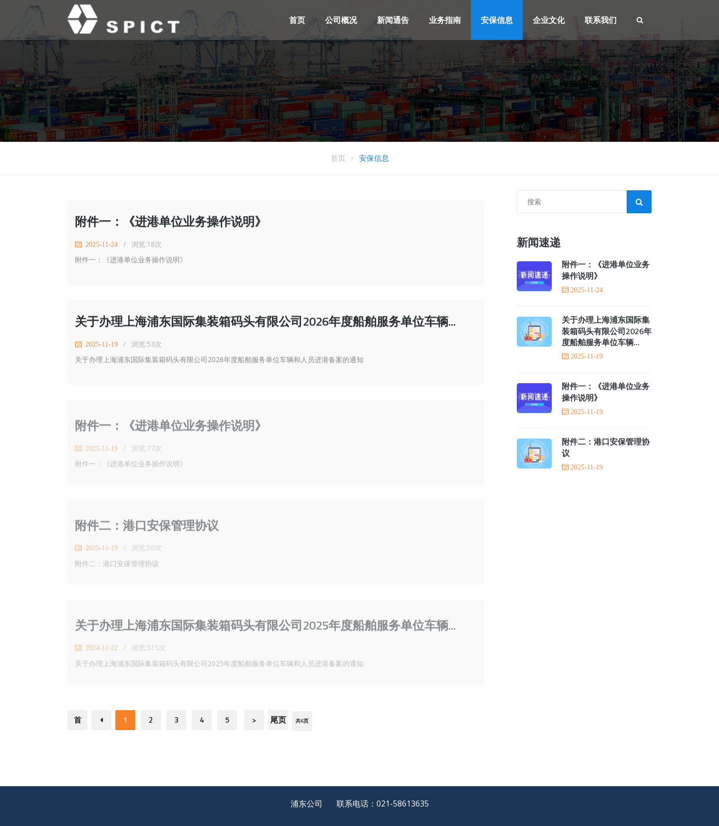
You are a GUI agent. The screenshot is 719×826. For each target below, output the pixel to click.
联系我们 (601, 20)
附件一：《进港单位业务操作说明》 (171, 222)
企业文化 (549, 20)
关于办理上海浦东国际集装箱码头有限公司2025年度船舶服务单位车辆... (265, 627)
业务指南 (445, 20)
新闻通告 (393, 20)
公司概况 (341, 20)
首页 (297, 20)
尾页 (278, 720)
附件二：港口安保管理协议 (147, 527)
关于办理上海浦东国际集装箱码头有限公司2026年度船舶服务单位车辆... (265, 322)
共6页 (302, 721)
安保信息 (497, 20)
